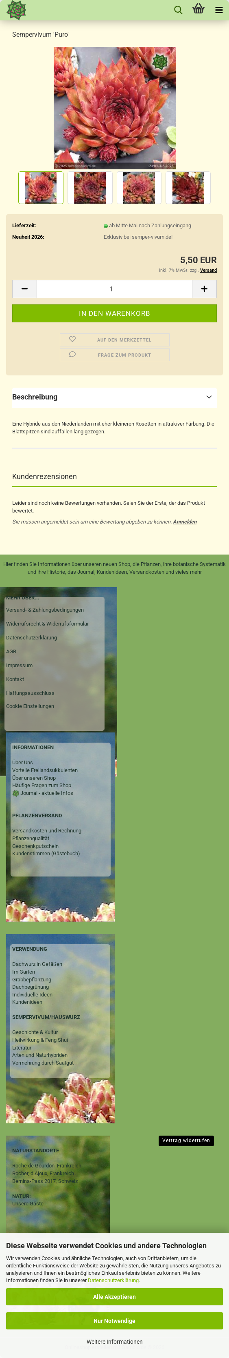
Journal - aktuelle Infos (46, 793)
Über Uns (22, 762)
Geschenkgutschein (35, 846)
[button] (24, 289)
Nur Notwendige (114, 1321)
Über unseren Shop (34, 778)
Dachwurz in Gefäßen (37, 964)
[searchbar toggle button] (178, 10)
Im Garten (23, 972)
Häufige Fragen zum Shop (41, 785)
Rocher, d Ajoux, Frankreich (43, 1173)
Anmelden (184, 522)
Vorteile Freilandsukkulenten (45, 770)
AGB (11, 651)
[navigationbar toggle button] (219, 10)
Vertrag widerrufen (186, 1140)
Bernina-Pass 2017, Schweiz (45, 1181)
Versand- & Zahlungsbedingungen (45, 610)
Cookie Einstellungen (30, 706)
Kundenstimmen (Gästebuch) (46, 853)
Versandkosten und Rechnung (46, 831)
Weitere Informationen (115, 1341)
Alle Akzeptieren (114, 1297)
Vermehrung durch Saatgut (43, 1063)
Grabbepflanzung (31, 979)
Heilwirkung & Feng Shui (40, 1040)
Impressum (19, 665)
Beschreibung (34, 397)
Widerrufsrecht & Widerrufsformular (47, 624)
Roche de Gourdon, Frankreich (46, 1166)
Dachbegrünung (30, 987)
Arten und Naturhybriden (40, 1055)
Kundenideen (27, 1002)
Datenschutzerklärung (113, 1280)
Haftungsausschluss (30, 693)
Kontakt (15, 679)
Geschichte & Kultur (35, 1032)
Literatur (21, 1048)
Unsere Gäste (28, 1203)
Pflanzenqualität (30, 838)
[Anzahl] (114, 289)
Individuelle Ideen (32, 995)
